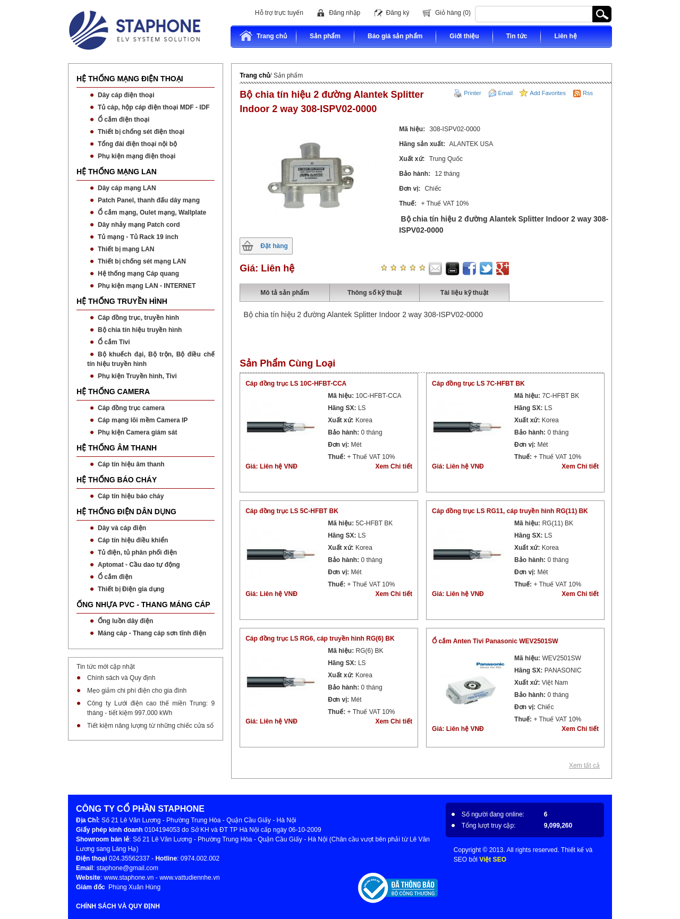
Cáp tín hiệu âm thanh (131, 464)
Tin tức (517, 36)
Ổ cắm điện (115, 577)
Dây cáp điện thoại (126, 95)
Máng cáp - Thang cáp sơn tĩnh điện (152, 633)
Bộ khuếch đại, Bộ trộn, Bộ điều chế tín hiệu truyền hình (151, 359)
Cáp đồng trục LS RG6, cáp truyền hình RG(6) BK (319, 638)
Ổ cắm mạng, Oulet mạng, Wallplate (152, 212)
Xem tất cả (584, 765)
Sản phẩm (325, 36)
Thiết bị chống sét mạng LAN (142, 261)
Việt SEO (492, 859)
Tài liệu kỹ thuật (464, 292)
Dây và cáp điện (122, 528)
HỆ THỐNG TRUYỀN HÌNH (121, 301)
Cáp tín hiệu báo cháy (131, 496)
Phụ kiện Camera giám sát (137, 432)
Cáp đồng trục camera (131, 408)
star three (402, 267)
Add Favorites (548, 93)
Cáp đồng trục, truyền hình (138, 317)
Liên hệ (565, 36)
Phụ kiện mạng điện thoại (136, 156)
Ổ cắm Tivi (114, 342)
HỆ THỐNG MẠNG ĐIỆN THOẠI (129, 78)
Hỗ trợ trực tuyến (279, 12)
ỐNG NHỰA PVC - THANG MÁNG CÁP (143, 604)
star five (421, 267)
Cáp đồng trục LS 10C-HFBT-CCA (295, 383)
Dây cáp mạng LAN (127, 188)
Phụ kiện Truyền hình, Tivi (137, 376)
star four (411, 267)
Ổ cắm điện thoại (123, 119)
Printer (472, 93)
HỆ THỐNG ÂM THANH (116, 448)
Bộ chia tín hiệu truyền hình (140, 330)
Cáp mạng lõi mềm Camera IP (143, 420)
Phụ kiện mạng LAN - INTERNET (147, 286)
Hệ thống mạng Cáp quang (138, 273)
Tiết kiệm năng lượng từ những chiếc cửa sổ (150, 725)
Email (505, 93)
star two (392, 267)
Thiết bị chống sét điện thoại (141, 131)
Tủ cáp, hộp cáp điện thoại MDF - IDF (154, 107)
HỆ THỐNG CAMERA (113, 391)
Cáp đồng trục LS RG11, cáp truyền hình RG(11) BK (510, 511)
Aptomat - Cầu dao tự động (139, 564)
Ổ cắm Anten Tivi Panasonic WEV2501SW (495, 641)
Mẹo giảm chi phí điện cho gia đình (136, 690)
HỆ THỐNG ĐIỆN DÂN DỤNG (126, 511)
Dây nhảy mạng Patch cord (139, 224)
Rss (588, 93)
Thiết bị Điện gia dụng (131, 589)
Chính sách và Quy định (121, 678)
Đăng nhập (344, 12)
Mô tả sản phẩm (284, 292)
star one (383, 267)
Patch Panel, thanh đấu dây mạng (149, 200)
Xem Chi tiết (393, 466)
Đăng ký (398, 12)
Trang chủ (263, 36)
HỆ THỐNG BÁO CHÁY (116, 479)
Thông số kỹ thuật (374, 292)
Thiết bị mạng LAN (126, 249)
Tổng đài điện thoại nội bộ (137, 144)
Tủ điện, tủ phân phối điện (137, 552)
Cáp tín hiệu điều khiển (133, 540)
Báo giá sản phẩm (395, 36)
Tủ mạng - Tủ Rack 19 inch (138, 237)
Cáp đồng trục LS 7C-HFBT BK (478, 383)
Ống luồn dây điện (125, 621)
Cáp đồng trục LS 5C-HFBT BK (291, 511)
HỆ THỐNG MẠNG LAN (116, 171)
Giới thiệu (464, 36)
